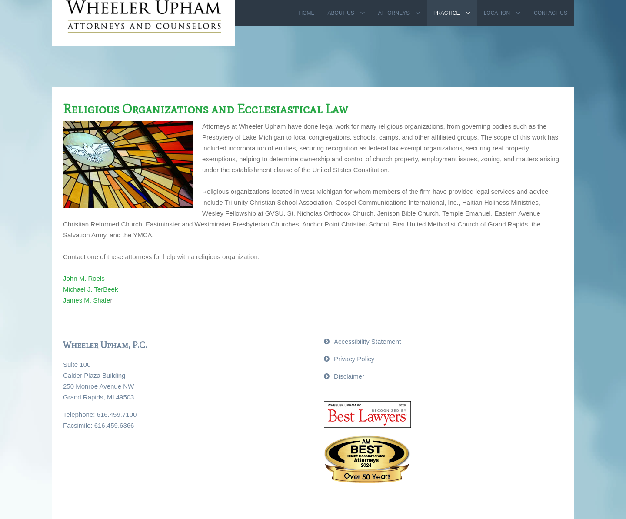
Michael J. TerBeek (90, 289)
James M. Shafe (86, 300)
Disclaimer (349, 376)
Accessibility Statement (367, 341)
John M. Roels (84, 278)
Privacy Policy (354, 359)
